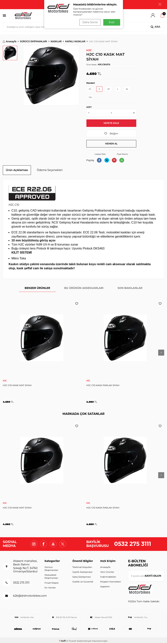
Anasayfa (9, 39)
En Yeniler (50, 586)
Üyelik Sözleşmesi (82, 570)
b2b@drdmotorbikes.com (30, 594)
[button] (161, 351)
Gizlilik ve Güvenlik (82, 580)
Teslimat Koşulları (82, 565)
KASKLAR (56, 39)
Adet (89, 105)
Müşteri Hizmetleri (110, 580)
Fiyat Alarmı (122, 152)
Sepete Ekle (111, 121)
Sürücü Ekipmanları (51, 567)
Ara (155, 25)
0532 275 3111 (132, 542)
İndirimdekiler (108, 575)
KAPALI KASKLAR (75, 39)
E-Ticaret (71, 639)
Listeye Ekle (100, 152)
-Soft (62, 639)
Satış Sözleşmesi (81, 575)
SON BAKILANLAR (130, 286)
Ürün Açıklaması (17, 168)
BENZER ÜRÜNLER (37, 286)
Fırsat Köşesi (51, 581)
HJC (89, 48)
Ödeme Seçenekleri (50, 168)
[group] (51, 73)
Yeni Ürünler (107, 570)
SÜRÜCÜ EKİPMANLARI (33, 39)
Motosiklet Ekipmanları (51, 575)
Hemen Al (111, 142)
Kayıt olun (153, 574)
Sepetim (105, 584)
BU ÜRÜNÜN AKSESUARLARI (84, 286)
